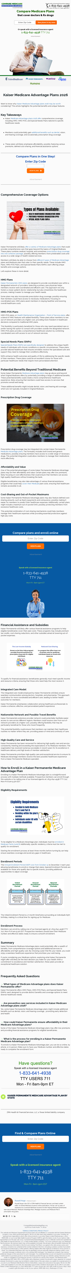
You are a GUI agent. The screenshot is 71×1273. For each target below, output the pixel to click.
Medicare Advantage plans (33, 373)
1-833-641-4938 (58, 5)
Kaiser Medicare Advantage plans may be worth (39, 104)
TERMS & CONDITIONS (30, 1231)
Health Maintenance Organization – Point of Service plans (41, 315)
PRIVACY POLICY (43, 1231)
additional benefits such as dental (45, 132)
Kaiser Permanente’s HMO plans (14, 283)
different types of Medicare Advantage (53, 260)
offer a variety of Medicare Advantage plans (43, 247)
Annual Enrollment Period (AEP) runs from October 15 (26, 865)
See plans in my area (46, 22)
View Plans (35, 171)
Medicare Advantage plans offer (26, 118)
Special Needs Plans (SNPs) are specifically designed (22, 345)
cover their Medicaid (30, 484)
